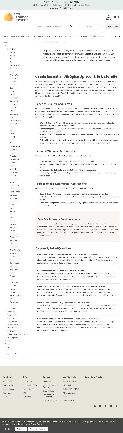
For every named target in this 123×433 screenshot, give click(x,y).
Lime (11, 188)
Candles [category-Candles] (8, 340)
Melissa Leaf (14, 201)
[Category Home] (39, 42)
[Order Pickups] (48, 390)
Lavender (13, 178)
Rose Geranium (15, 250)
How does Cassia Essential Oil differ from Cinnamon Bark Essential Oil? (68, 318)
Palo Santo (14, 227)
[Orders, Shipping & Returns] (50, 386)
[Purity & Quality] (69, 381)
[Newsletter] (7, 392)
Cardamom (14, 81)
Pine (11, 243)
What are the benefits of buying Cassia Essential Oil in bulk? (63, 302)
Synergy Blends (13, 324)
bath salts (74, 169)
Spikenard (13, 269)
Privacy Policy (36, 424)
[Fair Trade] (67, 385)
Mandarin (13, 195)
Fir (11, 143)
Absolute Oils (12, 321)
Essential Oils (12, 49)
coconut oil (69, 276)
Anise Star (13, 55)
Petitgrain (13, 240)
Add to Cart (113, 26)
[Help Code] (27, 396)
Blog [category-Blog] (6, 350)
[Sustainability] (68, 400)
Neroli (12, 208)
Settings (8, 429)
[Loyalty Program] (50, 400)
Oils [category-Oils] (6, 46)
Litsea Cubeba (15, 191)
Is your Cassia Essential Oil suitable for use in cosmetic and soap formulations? (72, 286)
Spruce (12, 272)
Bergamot (13, 68)
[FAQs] (25, 392)
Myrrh (12, 204)
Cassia (12, 88)
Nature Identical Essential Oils (18, 334)
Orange (12, 217)
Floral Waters (12, 328)
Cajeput (12, 71)
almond (48, 276)
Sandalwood (14, 263)
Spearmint (13, 266)
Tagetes (12, 276)
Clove (12, 117)
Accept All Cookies (38, 429)
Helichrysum (14, 159)
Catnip (12, 91)
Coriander (13, 123)
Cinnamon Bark (61, 321)
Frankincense (15, 146)
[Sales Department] (30, 389)
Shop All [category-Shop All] (6, 42)
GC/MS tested (80, 289)
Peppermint (14, 237)
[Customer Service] (114, 36)
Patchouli (13, 230)
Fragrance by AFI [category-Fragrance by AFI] (11, 353)
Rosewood (14, 256)
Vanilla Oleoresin (16, 295)
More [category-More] (7, 347)
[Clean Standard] (69, 392)
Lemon (12, 182)
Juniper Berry (14, 169)
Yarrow (12, 305)
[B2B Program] (8, 385)
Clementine (14, 114)
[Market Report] (9, 389)
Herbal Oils (11, 318)
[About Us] (47, 381)
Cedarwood (14, 97)
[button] (71, 26)
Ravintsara (14, 246)
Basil (11, 62)
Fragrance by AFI (81, 36)
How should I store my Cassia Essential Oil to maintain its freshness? (67, 254)
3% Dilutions (11, 331)
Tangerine (13, 279)
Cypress (13, 127)
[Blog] (5, 396)
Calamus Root (15, 75)
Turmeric (13, 292)
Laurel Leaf (14, 172)
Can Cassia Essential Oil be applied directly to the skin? (61, 270)
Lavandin (13, 175)
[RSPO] (65, 396)
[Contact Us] (27, 381)
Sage (11, 259)
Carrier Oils (11, 311)
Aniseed (13, 59)
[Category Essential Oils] (53, 42)
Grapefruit (13, 156)
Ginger (12, 152)
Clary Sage (13, 110)
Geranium (13, 149)
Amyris (12, 52)
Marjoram (13, 198)
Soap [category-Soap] (7, 344)
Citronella (13, 107)
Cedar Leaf (13, 94)
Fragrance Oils (12, 315)
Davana (12, 130)
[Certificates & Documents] (48, 395)
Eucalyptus (13, 136)
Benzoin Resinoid (16, 65)
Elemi (12, 133)
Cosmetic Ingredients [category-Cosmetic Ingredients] (12, 337)
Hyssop (12, 165)
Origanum (13, 221)
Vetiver (12, 298)
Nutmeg (12, 214)
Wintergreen (14, 302)
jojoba (42, 276)
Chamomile (14, 101)
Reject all (21, 429)
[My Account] (8, 381)
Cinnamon (13, 104)
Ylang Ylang (14, 308)
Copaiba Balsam (15, 120)
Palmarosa (13, 224)
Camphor (13, 78)
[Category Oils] (45, 42)
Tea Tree (13, 285)
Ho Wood (13, 162)
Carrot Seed (14, 84)
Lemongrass (14, 185)
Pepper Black (14, 234)
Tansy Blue (14, 282)
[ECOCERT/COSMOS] (71, 389)
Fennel (12, 140)
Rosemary (13, 253)
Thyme (12, 289)
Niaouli (12, 211)
